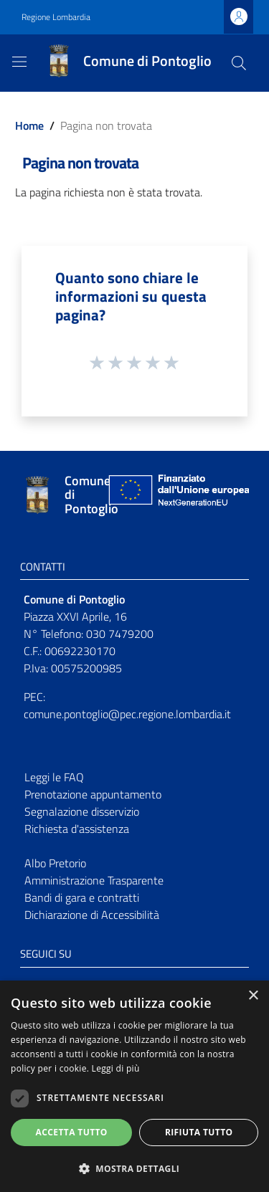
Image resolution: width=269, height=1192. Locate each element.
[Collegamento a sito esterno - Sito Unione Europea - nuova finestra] (177, 495)
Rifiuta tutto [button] (199, 1132)
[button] (134, 1168)
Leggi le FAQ (54, 777)
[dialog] (134, 1086)
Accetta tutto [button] (72, 1132)
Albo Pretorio (55, 863)
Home (29, 125)
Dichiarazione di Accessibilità (91, 914)
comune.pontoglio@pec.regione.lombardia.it (127, 714)
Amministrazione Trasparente (94, 880)
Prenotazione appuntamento (92, 794)
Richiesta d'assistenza (76, 828)
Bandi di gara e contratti (81, 897)
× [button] (252, 996)
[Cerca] (238, 63)
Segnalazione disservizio (81, 811)
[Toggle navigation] (19, 61)
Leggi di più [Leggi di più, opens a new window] (116, 1068)
